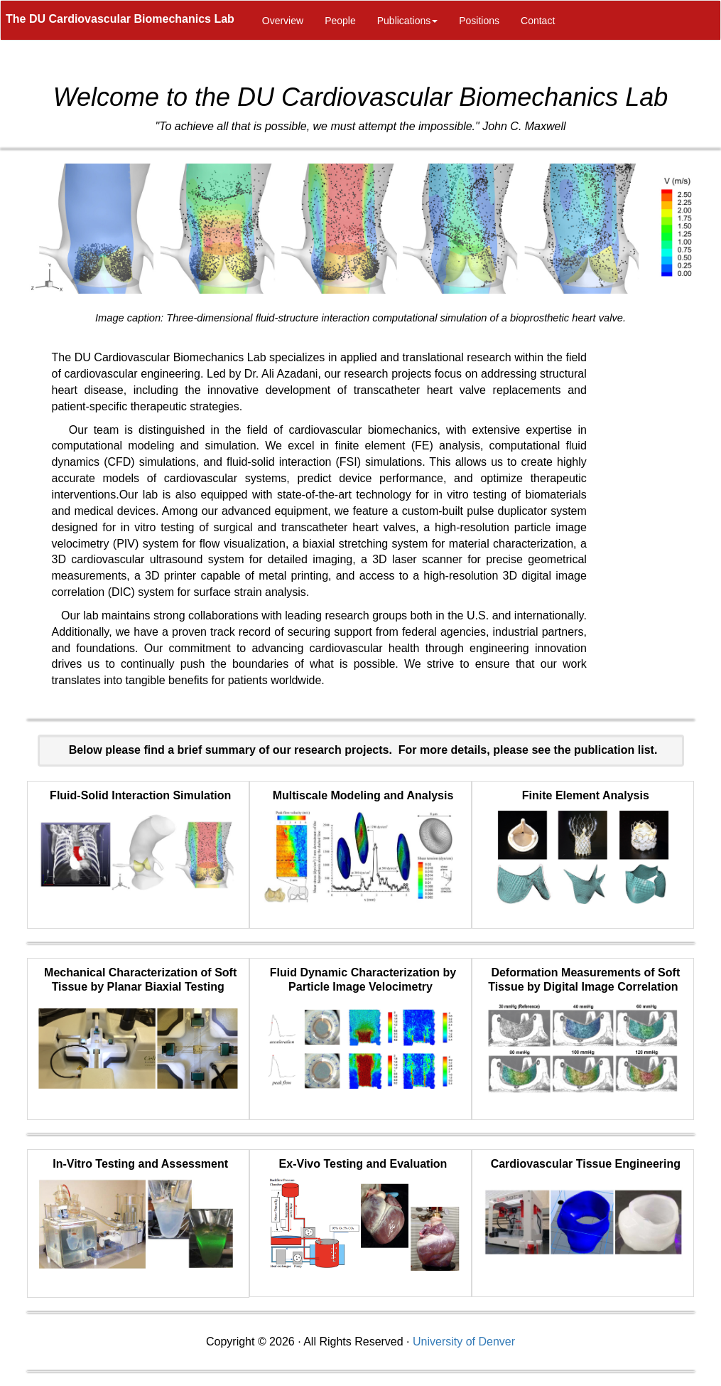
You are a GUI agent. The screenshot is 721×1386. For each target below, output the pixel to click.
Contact (538, 20)
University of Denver (464, 1342)
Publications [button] (407, 20)
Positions (479, 20)
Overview (282, 20)
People (340, 20)
